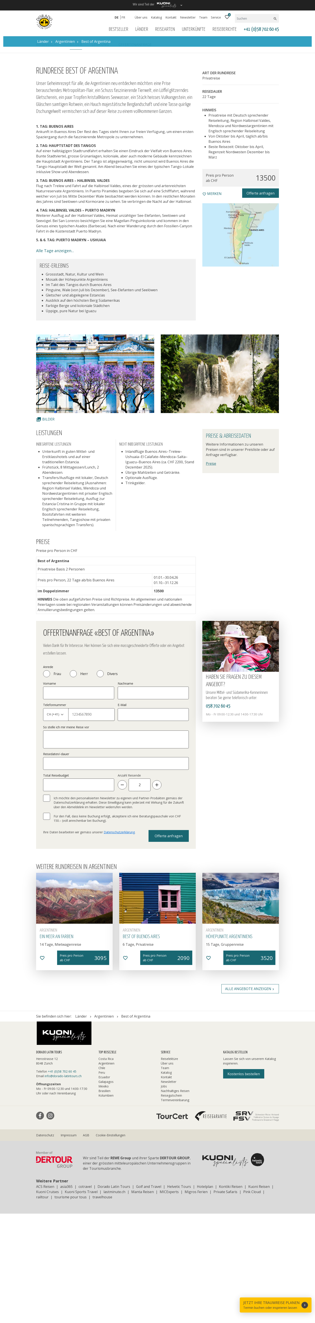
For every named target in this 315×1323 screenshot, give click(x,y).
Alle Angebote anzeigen (250, 1098)
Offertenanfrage (135, 154)
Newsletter (188, 17)
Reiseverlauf (48, 154)
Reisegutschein (171, 1205)
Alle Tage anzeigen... (55, 360)
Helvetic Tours (179, 1296)
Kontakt (171, 17)
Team (203, 17)
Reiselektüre (169, 1168)
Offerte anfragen (261, 302)
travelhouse (102, 1306)
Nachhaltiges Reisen (175, 1200)
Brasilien (104, 1200)
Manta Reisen (142, 1301)
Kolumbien (106, 1205)
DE (117, 17)
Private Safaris (225, 1301)
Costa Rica (106, 1168)
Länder (141, 29)
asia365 (66, 1296)
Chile (101, 1177)
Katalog (156, 17)
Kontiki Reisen (230, 1296)
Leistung (100, 154)
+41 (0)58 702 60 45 (261, 29)
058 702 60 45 (218, 815)
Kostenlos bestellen (244, 1183)
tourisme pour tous (70, 1306)
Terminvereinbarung (175, 1209)
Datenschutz (45, 1244)
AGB (86, 1244)
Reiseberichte (224, 29)
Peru (101, 1182)
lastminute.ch (114, 1301)
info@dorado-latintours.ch (63, 1185)
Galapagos (106, 1191)
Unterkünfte (193, 29)
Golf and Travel (148, 1296)
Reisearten (165, 29)
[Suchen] (254, 18)
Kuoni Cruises (47, 1301)
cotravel (85, 1296)
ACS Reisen (45, 1296)
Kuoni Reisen (259, 1296)
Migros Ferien (196, 1301)
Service (216, 17)
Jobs (164, 1196)
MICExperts (169, 1301)
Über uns (141, 17)
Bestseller (118, 29)
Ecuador (104, 1186)
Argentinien (106, 1173)
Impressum (69, 1244)
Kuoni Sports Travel (81, 1301)
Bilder (76, 154)
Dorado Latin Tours (114, 1296)
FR (123, 17)
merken (212, 303)
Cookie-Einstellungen (110, 1244)
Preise (211, 572)
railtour (42, 1306)
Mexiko (103, 1196)
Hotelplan (205, 1296)
